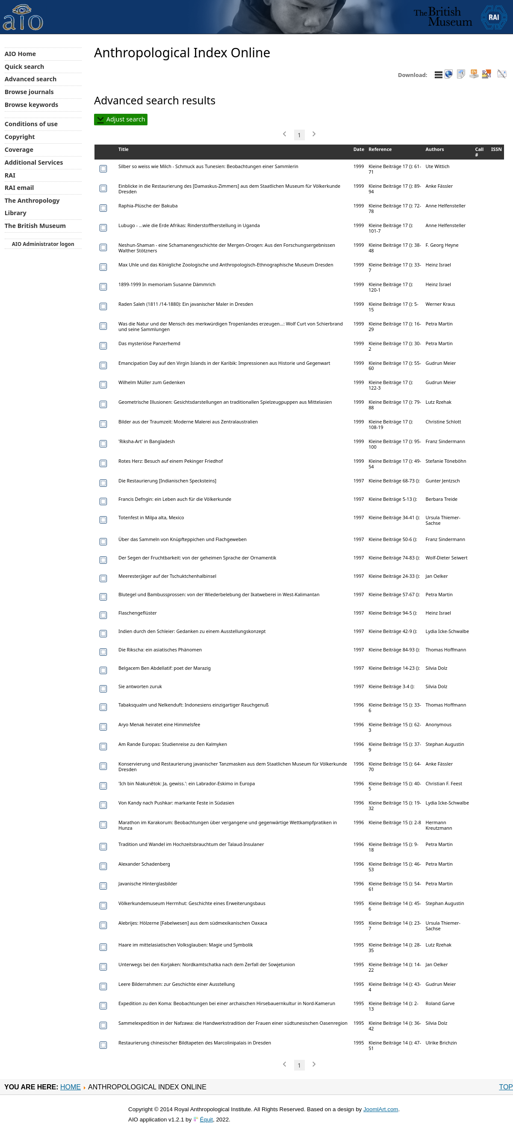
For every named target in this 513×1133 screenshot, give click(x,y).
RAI (10, 175)
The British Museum (35, 226)
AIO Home (20, 54)
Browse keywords (32, 105)
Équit (206, 1119)
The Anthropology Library (32, 206)
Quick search (24, 66)
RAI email (19, 187)
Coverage (19, 149)
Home (70, 1087)
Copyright (20, 137)
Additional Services (34, 162)
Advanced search (30, 79)
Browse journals (29, 92)
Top (506, 1087)
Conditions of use (31, 124)
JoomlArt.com (380, 1109)
